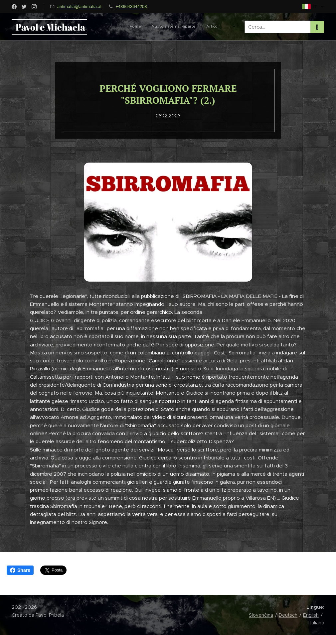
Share (20, 570)
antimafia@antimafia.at (79, 6)
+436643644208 (131, 6)
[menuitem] (133, 27)
